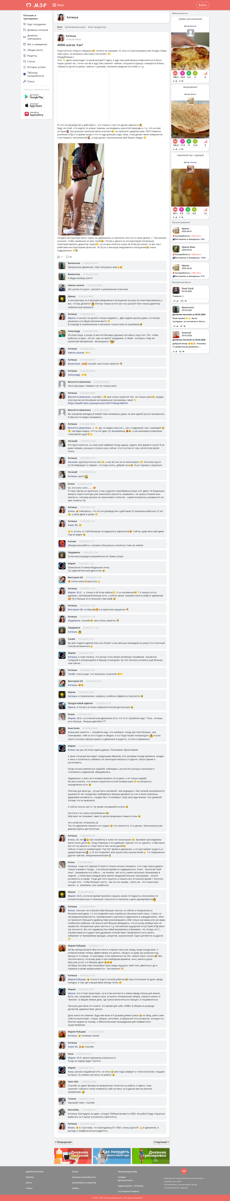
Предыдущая (63, 1141)
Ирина (71, 296)
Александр (74, 331)
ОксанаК (72, 440)
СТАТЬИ (29, 1188)
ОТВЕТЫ (75, 1188)
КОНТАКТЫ (138, 1186)
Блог (60, 27)
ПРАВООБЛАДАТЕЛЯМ (127, 1171)
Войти (203, 5)
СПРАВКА (122, 1177)
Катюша (72, 17)
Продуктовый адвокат (80, 703)
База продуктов (97, 27)
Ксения (72, 541)
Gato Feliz (73, 1081)
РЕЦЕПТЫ (30, 1177)
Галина (72, 1098)
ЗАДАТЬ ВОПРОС (125, 1186)
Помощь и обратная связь (36, 89)
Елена (71, 483)
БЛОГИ (29, 1183)
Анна (70, 1053)
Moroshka (73, 1109)
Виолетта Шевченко (79, 381)
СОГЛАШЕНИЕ (124, 1191)
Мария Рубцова (77, 945)
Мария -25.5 (74, 592)
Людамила (74, 552)
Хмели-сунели (76, 285)
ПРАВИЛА (135, 1191)
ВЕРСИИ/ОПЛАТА (125, 1180)
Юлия (71, 1127)
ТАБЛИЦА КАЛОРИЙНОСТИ (84, 1177)
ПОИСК (75, 1171)
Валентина (74, 263)
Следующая (161, 1141)
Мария (72, 563)
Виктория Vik (75, 577)
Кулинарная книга (75, 27)
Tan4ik (71, 638)
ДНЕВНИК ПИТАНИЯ (34, 1171)
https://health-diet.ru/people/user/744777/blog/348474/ (98, 403)
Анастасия (73, 728)
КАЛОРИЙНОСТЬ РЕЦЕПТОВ (84, 1183)
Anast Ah (73, 525)
